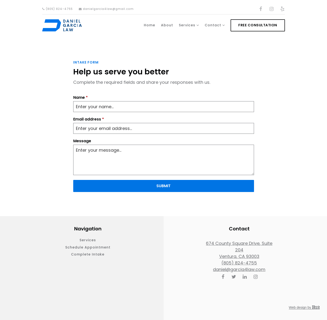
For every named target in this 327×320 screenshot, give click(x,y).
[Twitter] (233, 276)
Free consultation (257, 25)
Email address (88, 119)
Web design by (304, 307)
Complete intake (87, 254)
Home (149, 25)
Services (187, 25)
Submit (163, 186)
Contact (213, 25)
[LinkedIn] (244, 276)
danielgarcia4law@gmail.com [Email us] (106, 9)
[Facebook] (260, 9)
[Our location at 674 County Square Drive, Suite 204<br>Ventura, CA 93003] (239, 250)
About (167, 25)
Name (80, 97)
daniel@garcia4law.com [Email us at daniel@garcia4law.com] (239, 269)
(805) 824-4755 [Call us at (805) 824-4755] (239, 263)
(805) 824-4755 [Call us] (57, 9)
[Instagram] (271, 9)
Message (82, 141)
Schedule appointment (87, 247)
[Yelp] (282, 9)
